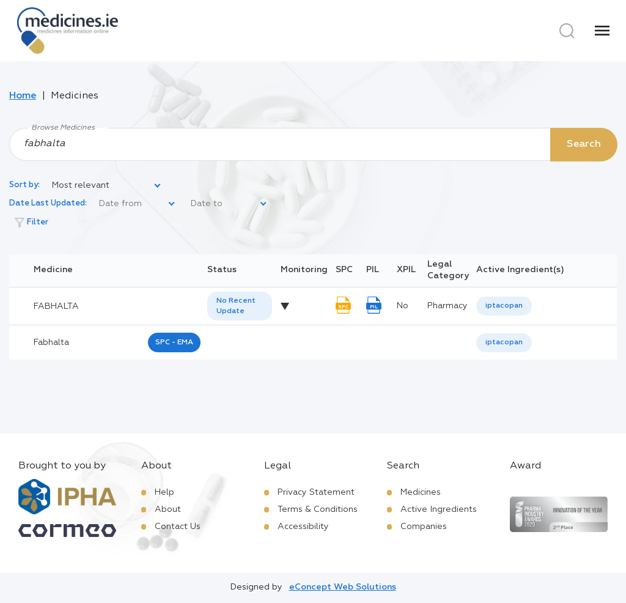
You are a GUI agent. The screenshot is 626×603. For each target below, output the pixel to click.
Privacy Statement (316, 492)
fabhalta (51, 342)
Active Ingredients (438, 509)
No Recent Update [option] (236, 306)
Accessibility (303, 526)
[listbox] (107, 186)
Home (22, 96)
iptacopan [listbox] (504, 305)
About (168, 509)
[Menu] (602, 30)
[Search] (566, 30)
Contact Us (178, 526)
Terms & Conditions (318, 509)
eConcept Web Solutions (342, 587)
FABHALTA (56, 306)
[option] (504, 306)
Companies (423, 526)
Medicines (420, 492)
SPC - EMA (174, 342)
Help (164, 492)
